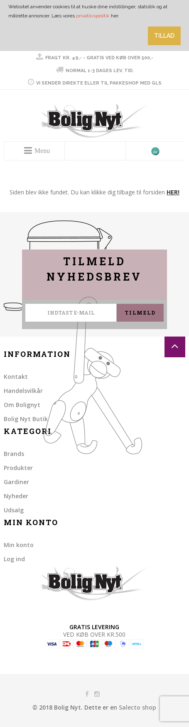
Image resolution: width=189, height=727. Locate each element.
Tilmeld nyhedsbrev (94, 269)
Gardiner (16, 482)
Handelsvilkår (23, 391)
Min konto (19, 545)
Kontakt (16, 376)
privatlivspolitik (93, 16)
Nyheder (16, 496)
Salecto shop (137, 707)
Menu (42, 150)
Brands (14, 454)
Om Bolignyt (22, 405)
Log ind (14, 559)
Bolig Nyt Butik (26, 419)
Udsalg (14, 510)
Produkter (18, 468)
